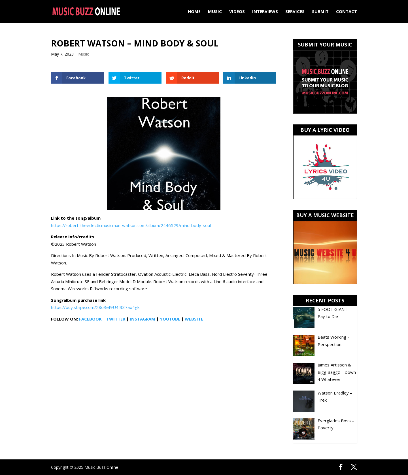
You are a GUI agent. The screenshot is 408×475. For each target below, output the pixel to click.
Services (295, 11)
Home (194, 11)
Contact (346, 11)
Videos (237, 11)
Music (215, 11)
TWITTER (115, 319)
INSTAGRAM (142, 319)
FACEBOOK (90, 319)
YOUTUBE (170, 319)
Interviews (265, 11)
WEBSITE (194, 319)
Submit (320, 11)
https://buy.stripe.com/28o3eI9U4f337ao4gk (95, 307)
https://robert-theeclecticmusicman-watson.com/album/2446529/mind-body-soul (131, 225)
